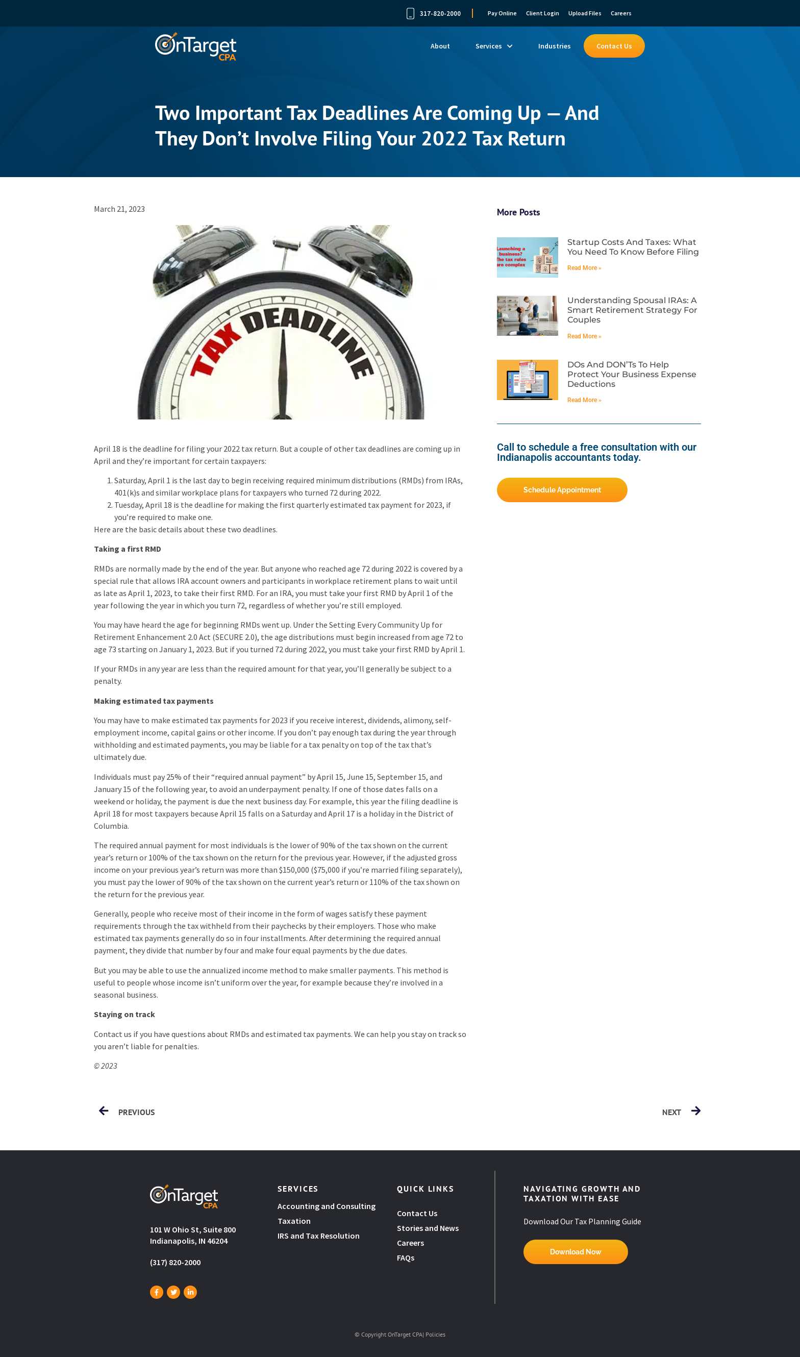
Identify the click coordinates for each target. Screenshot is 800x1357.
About (440, 46)
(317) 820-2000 (175, 1262)
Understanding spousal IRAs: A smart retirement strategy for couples (632, 310)
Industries (554, 46)
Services (494, 46)
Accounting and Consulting (327, 1206)
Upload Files (585, 13)
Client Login (542, 13)
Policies (435, 1334)
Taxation (294, 1221)
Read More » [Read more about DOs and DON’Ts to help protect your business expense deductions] (584, 400)
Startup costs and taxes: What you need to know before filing (633, 247)
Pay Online (502, 13)
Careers (621, 13)
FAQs (405, 1257)
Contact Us (614, 46)
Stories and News (428, 1228)
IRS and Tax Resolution (319, 1235)
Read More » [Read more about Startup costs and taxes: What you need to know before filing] (584, 268)
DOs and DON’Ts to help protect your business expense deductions (631, 374)
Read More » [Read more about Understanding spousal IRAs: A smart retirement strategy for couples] (584, 336)
